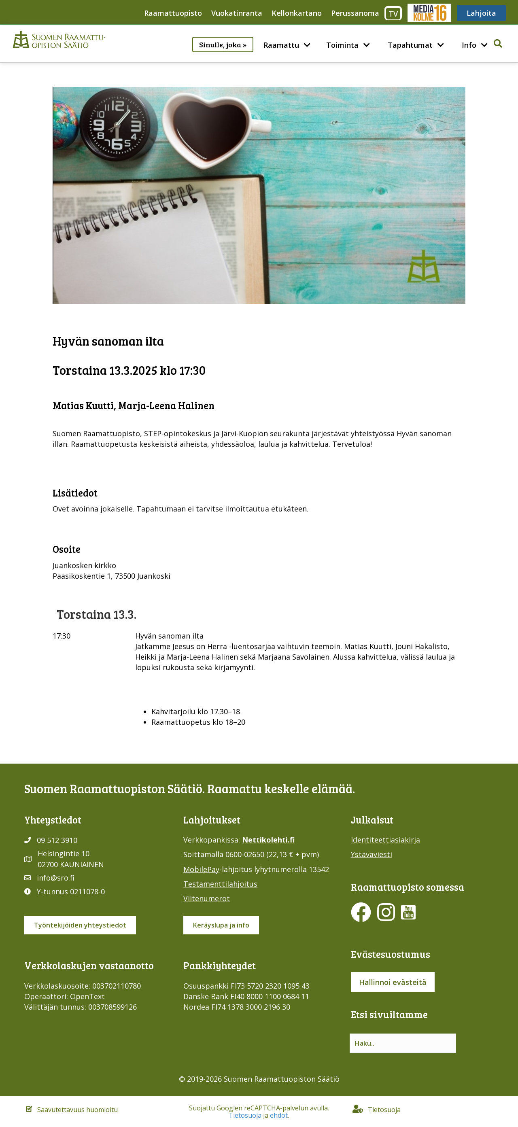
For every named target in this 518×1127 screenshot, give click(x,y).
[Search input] (403, 1043)
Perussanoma (355, 13)
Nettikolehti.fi (268, 840)
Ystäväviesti (371, 854)
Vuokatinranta (236, 13)
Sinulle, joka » (222, 44)
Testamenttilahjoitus (220, 884)
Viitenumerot (206, 898)
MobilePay (201, 869)
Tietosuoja (245, 1115)
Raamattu (281, 45)
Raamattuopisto (173, 13)
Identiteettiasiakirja (385, 840)
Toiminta (342, 45)
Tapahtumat (410, 45)
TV (393, 14)
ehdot (279, 1115)
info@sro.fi (55, 878)
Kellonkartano (297, 13)
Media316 (429, 13)
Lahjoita (481, 13)
